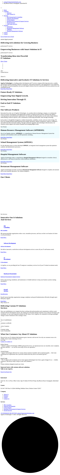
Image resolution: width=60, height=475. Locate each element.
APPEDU (9, 29)
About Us (6, 394)
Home (5, 10)
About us (9, 13)
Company (6, 11)
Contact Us (6, 398)
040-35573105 (13, 413)
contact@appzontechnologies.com (12, 2)
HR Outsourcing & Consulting (14, 17)
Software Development (12, 18)
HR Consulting (4, 230)
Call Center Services (12, 24)
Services (6, 15)
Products (6, 25)
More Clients (4, 61)
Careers (6, 32)
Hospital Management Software (15, 31)
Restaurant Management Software (15, 28)
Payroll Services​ (8, 410)
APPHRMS (10, 27)
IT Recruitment (11, 20)
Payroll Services (11, 22)
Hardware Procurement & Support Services (18, 21)
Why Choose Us (11, 14)
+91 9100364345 (5, 413)
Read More (4, 237)
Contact (6, 34)
